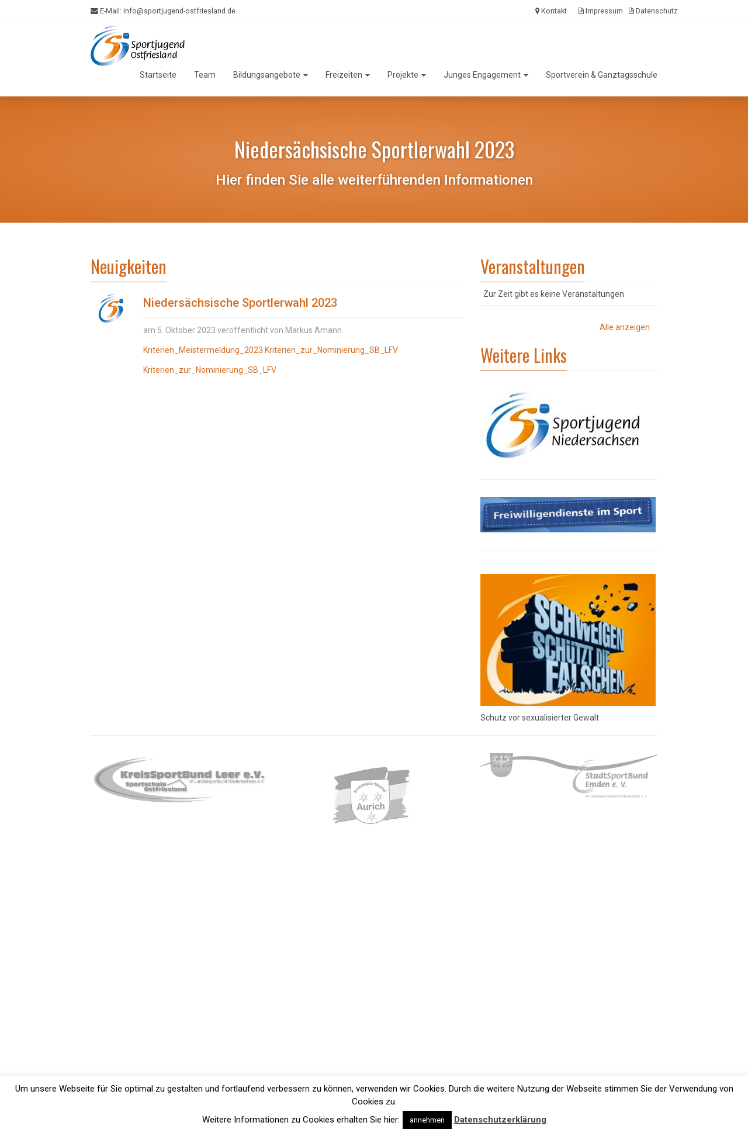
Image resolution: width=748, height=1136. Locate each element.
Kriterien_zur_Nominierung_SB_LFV (331, 350)
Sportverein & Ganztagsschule (601, 74)
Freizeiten (347, 74)
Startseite (158, 74)
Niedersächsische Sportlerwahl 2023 (240, 303)
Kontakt (551, 10)
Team (205, 74)
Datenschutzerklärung (500, 1119)
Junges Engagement (486, 74)
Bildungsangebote (270, 74)
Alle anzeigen (625, 327)
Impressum (601, 10)
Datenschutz (653, 10)
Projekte (406, 74)
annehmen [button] (427, 1120)
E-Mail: (163, 11)
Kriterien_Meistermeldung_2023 (203, 350)
